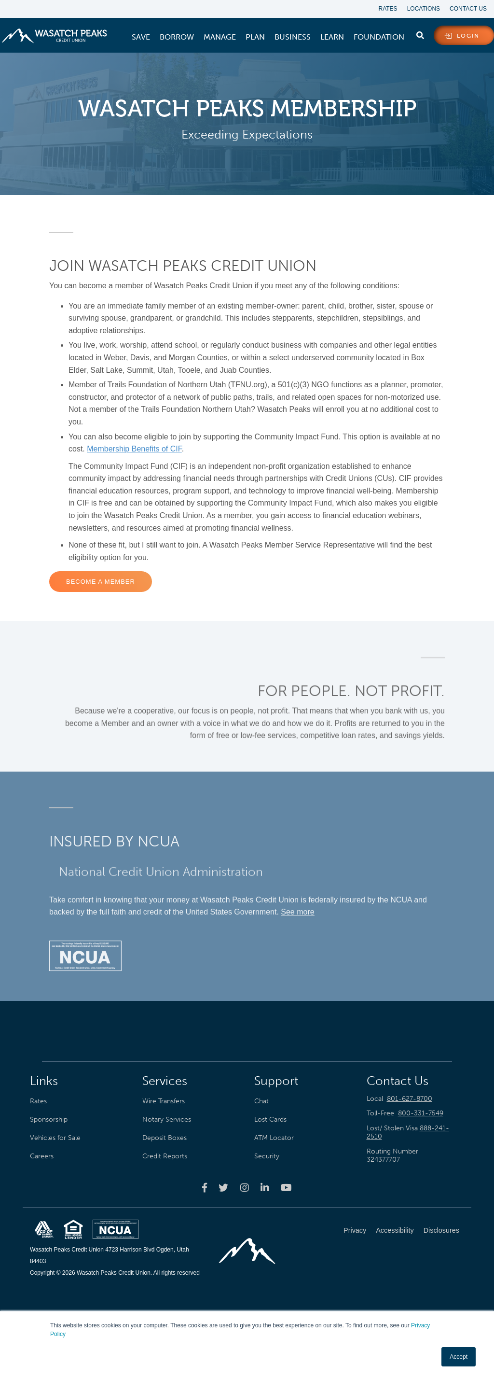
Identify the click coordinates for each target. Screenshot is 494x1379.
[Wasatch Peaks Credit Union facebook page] (204, 1187)
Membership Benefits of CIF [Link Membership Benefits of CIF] (134, 449)
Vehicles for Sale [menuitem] (55, 1137)
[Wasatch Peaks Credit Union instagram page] (244, 1187)
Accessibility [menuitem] (394, 1230)
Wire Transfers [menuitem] (163, 1101)
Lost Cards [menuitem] (270, 1119)
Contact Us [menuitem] (468, 8)
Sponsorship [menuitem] (49, 1119)
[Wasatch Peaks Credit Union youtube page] (286, 1187)
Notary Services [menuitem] (166, 1119)
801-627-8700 (409, 1099)
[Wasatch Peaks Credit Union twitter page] (223, 1187)
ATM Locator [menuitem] (274, 1137)
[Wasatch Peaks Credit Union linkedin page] (265, 1187)
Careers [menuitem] (42, 1156)
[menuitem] (140, 37)
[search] (420, 33)
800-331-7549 (420, 1113)
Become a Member (100, 581)
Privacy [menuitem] (354, 1230)
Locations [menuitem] (423, 8)
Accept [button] (458, 1356)
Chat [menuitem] (261, 1101)
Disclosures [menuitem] (441, 1230)
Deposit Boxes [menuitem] (164, 1137)
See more (297, 907)
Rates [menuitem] (388, 8)
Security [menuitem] (266, 1156)
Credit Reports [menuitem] (164, 1156)
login (468, 35)
